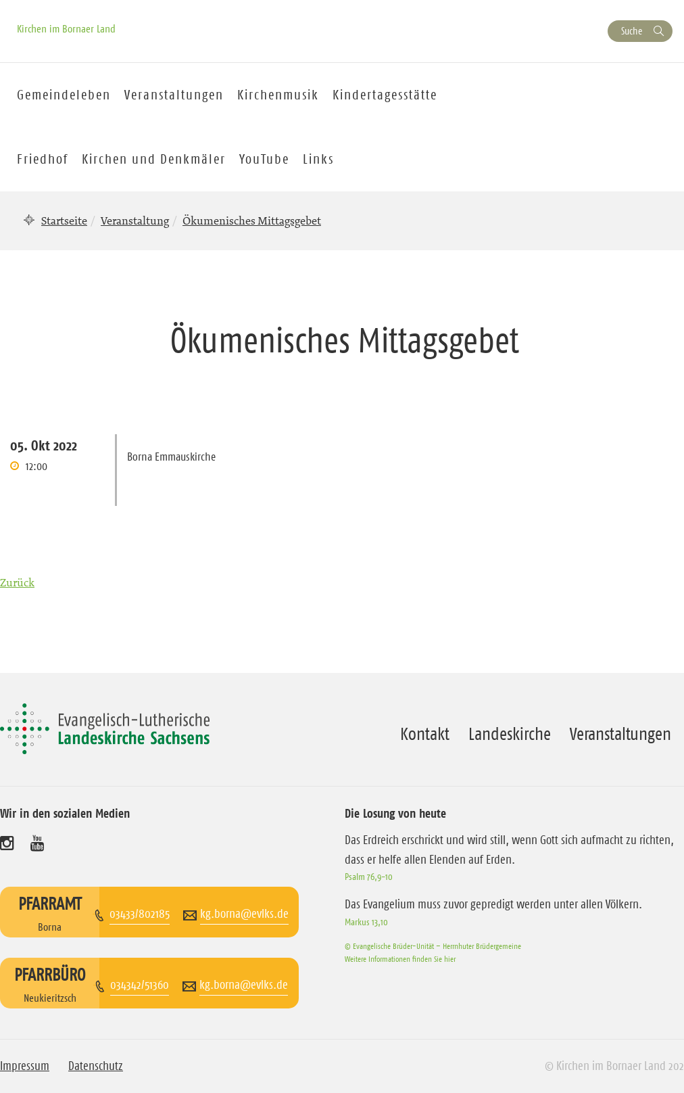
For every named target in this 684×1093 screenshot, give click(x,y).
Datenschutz (95, 1066)
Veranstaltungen (620, 734)
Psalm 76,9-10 (369, 876)
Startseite (64, 220)
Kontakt (424, 734)
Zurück (17, 582)
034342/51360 (139, 984)
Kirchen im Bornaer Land (66, 28)
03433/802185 (139, 913)
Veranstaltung (135, 220)
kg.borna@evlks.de (244, 913)
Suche (631, 30)
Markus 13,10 (366, 922)
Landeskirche (509, 734)
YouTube (264, 159)
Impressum (24, 1066)
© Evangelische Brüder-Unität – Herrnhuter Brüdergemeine (433, 946)
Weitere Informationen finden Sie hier (400, 959)
